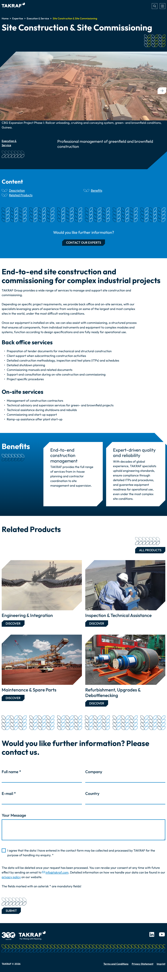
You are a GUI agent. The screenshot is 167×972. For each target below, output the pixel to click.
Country (92, 793)
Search (154, 6)
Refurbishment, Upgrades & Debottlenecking (113, 692)
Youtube (162, 934)
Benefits (96, 190)
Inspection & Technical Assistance (118, 615)
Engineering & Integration (27, 615)
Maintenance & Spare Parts (29, 689)
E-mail (9, 793)
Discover (13, 623)
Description (17, 190)
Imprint (161, 963)
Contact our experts (83, 243)
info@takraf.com (57, 872)
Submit (11, 910)
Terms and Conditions (115, 963)
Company (93, 771)
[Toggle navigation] (162, 6)
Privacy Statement (142, 963)
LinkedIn (151, 934)
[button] (162, 91)
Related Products (20, 195)
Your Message (14, 815)
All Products (148, 549)
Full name (11, 771)
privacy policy (11, 877)
